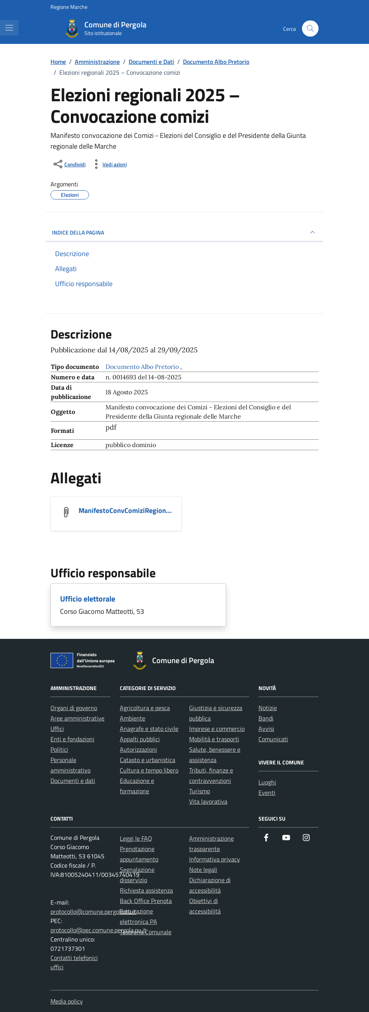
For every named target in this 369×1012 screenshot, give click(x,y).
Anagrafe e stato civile (149, 728)
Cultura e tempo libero (149, 770)
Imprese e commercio (217, 728)
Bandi (265, 718)
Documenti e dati (72, 780)
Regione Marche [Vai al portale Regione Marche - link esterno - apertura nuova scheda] (68, 7)
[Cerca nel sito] (310, 28)
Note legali (203, 869)
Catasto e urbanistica (147, 759)
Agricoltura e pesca (145, 707)
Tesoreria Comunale (145, 932)
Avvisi (266, 728)
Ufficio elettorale (87, 599)
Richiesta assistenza (146, 890)
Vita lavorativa (208, 801)
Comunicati (273, 739)
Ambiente (132, 718)
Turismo (199, 791)
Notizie (267, 707)
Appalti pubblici (140, 739)
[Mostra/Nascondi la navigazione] (9, 27)
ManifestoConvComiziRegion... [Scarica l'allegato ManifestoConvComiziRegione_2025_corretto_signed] (125, 510)
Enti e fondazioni (72, 739)
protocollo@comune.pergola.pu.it (93, 911)
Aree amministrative (77, 718)
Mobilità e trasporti (214, 739)
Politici (59, 749)
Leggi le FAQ (136, 838)
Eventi (266, 792)
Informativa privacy (214, 859)
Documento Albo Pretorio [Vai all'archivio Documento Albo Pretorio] (143, 366)
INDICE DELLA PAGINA (184, 232)
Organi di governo (73, 707)
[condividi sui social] (68, 164)
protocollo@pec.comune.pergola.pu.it (98, 930)
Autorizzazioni (138, 749)
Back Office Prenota (146, 900)
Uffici (57, 728)
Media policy (66, 1001)
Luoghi (267, 782)
